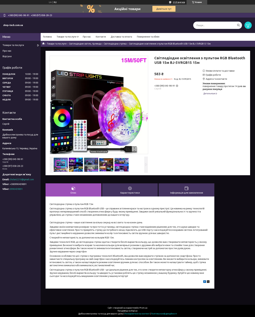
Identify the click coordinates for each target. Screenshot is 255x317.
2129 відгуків (179, 2)
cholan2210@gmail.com (22, 179)
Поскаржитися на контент (137, 314)
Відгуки (7, 56)
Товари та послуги (66, 36)
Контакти (101, 36)
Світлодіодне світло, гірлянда (85, 43)
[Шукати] (238, 25)
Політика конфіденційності (164, 314)
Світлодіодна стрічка (115, 43)
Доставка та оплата (121, 36)
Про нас (87, 36)
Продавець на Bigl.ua (127, 311)
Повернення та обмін (148, 36)
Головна (47, 36)
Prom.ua (143, 308)
